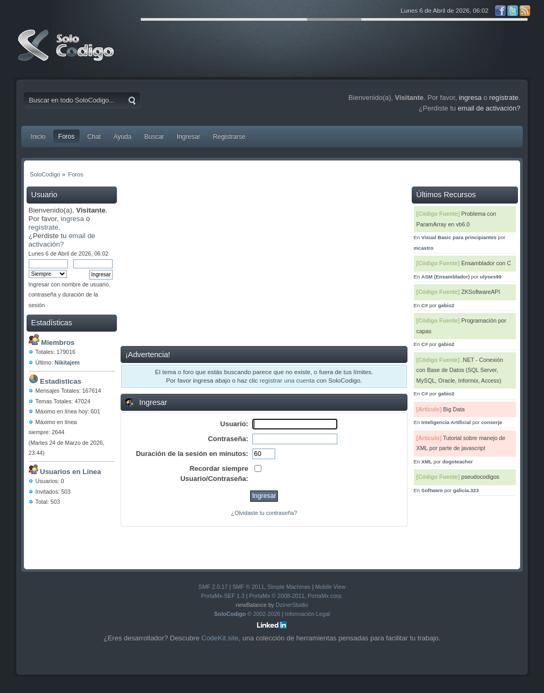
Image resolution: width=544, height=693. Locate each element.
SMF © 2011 (248, 587)
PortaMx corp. (325, 596)
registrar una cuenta (287, 380)
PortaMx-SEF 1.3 (222, 596)
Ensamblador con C (486, 263)
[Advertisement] (264, 266)
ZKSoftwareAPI (480, 292)
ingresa (72, 219)
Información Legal (307, 614)
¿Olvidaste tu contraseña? (264, 513)
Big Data (454, 409)
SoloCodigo (67, 53)
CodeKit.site (220, 638)
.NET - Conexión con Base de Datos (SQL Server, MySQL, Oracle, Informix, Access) (459, 370)
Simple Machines (288, 587)
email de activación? (62, 240)
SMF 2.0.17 (213, 587)
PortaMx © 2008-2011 (276, 596)
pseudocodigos (480, 477)
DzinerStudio (292, 605)
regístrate (43, 227)
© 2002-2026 (247, 614)
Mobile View (330, 587)
